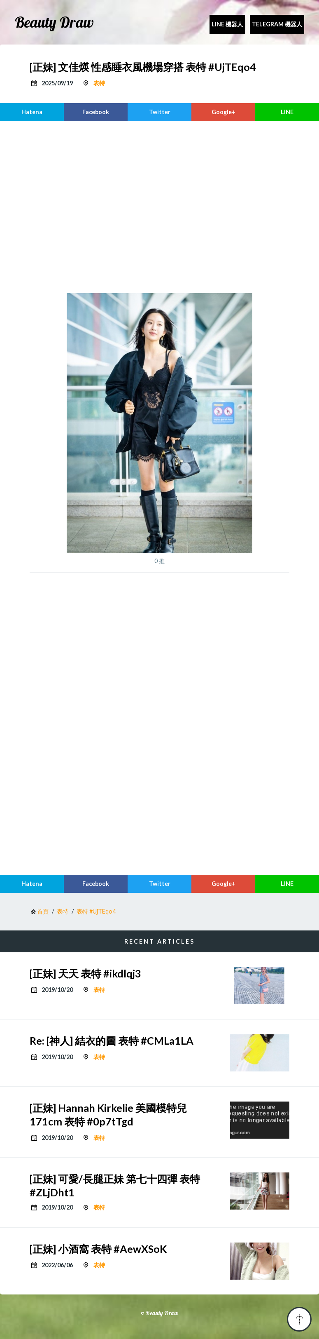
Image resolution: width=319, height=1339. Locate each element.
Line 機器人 (227, 24)
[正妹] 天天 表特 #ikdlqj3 (85, 973)
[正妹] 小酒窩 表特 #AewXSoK (98, 1249)
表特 (99, 83)
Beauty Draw (54, 22)
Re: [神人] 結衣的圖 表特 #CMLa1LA (111, 1040)
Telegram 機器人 (277, 24)
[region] (159, 202)
